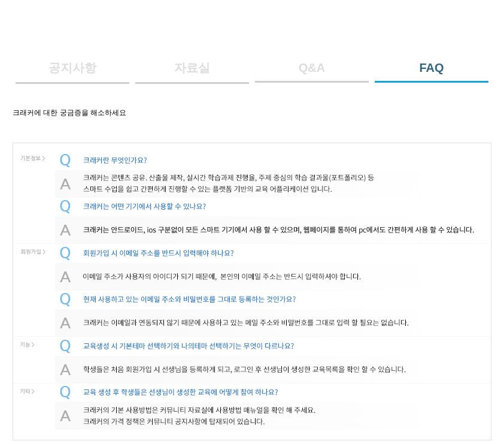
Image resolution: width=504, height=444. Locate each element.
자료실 (192, 67)
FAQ (431, 67)
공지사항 (72, 67)
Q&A (312, 67)
